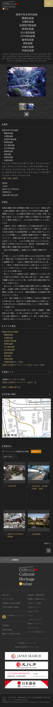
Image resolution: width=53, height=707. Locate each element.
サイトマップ (33, 628)
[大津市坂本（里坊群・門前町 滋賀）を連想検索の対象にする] (29, 486)
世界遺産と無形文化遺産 (11, 603)
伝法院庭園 (36, 534)
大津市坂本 (11, 486)
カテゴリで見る (8, 599)
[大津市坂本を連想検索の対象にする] (5, 486)
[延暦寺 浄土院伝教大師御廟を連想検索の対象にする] (5, 534)
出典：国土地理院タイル (42, 436)
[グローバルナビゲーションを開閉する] (48, 3)
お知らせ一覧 (33, 611)
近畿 (9, 178)
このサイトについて (35, 619)
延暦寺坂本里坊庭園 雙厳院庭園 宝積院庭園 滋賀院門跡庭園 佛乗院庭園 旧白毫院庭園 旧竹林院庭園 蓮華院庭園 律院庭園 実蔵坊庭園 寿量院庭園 (10, 347)
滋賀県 (15, 178)
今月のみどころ (33, 607)
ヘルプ (30, 615)
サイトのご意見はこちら (37, 632)
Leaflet (32, 436)
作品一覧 (5, 595)
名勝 (4, 178)
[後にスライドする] (47, 543)
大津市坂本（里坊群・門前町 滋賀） (40, 487)
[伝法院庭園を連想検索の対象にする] (29, 534)
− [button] (5, 406)
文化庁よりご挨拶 (34, 603)
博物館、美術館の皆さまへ (38, 599)
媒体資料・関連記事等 (36, 595)
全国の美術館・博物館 (10, 607)
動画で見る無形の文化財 (11, 633)
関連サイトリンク (34, 623)
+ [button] (5, 402)
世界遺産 (5, 625)
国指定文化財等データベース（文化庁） (18, 365)
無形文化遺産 (7, 629)
